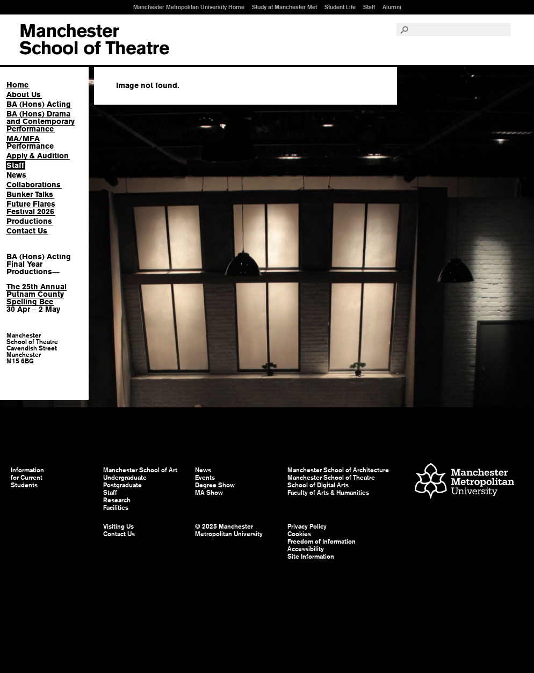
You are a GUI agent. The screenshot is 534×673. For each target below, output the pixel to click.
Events (205, 477)
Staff (369, 7)
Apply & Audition (37, 155)
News (16, 175)
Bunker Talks (29, 194)
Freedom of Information (321, 541)
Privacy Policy (307, 526)
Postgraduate (122, 485)
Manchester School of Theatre (331, 477)
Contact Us (26, 230)
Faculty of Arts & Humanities (328, 492)
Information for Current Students (27, 477)
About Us (23, 94)
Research (117, 500)
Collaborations (33, 184)
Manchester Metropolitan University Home (188, 7)
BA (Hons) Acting (38, 104)
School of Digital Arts (318, 485)
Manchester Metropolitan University (464, 482)
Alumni (392, 7)
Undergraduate (125, 477)
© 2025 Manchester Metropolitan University (229, 530)
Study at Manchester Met (284, 7)
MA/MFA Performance (30, 142)
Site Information (310, 556)
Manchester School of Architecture (338, 470)
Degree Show (215, 485)
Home (17, 85)
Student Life (340, 7)
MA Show (209, 492)
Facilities (115, 507)
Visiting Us (118, 526)
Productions (29, 221)
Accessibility (305, 549)
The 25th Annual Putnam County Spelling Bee (36, 294)
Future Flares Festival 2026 (30, 208)
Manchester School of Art (94, 39)
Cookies (299, 534)
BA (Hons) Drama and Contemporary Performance (40, 121)
